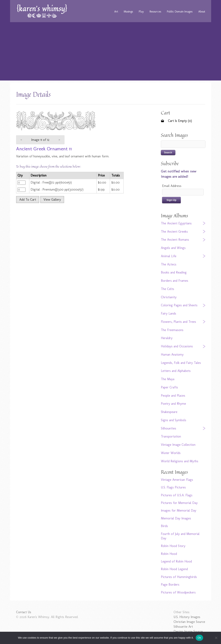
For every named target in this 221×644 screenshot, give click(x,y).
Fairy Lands (168, 313)
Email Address (171, 186)
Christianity (169, 297)
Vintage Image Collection (178, 445)
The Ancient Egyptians (176, 223)
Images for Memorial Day (178, 510)
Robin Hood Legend (174, 569)
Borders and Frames (174, 281)
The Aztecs (168, 264)
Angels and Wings (173, 248)
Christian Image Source (189, 622)
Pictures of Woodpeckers (178, 592)
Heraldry (167, 338)
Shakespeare (169, 412)
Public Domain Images (179, 11)
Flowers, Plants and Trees (178, 322)
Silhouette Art (183, 627)
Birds (164, 526)
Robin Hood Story (173, 546)
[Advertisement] (111, 52)
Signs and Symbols (173, 420)
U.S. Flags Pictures (173, 487)
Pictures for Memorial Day (179, 503)
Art (116, 11)
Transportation (171, 436)
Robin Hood (169, 554)
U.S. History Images (187, 617)
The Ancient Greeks (174, 231)
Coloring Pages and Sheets (179, 305)
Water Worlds (171, 453)
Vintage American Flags (177, 480)
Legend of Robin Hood (176, 561)
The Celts (167, 289)
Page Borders (170, 584)
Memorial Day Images (176, 518)
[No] (216, 638)
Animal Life (168, 256)
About (201, 11)
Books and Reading (174, 272)
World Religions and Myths (179, 461)
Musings (128, 11)
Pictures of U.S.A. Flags (176, 495)
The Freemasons (172, 330)
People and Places (173, 395)
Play (141, 11)
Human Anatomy (172, 354)
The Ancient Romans (175, 240)
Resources (155, 11)
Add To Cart (27, 199)
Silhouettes (168, 428)
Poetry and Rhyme (173, 404)
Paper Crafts (169, 387)
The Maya (167, 379)
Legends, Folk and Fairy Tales (181, 363)
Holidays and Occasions (177, 346)
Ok (199, 637)
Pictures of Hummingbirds (179, 577)
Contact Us (23, 612)
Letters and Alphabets (176, 371)
